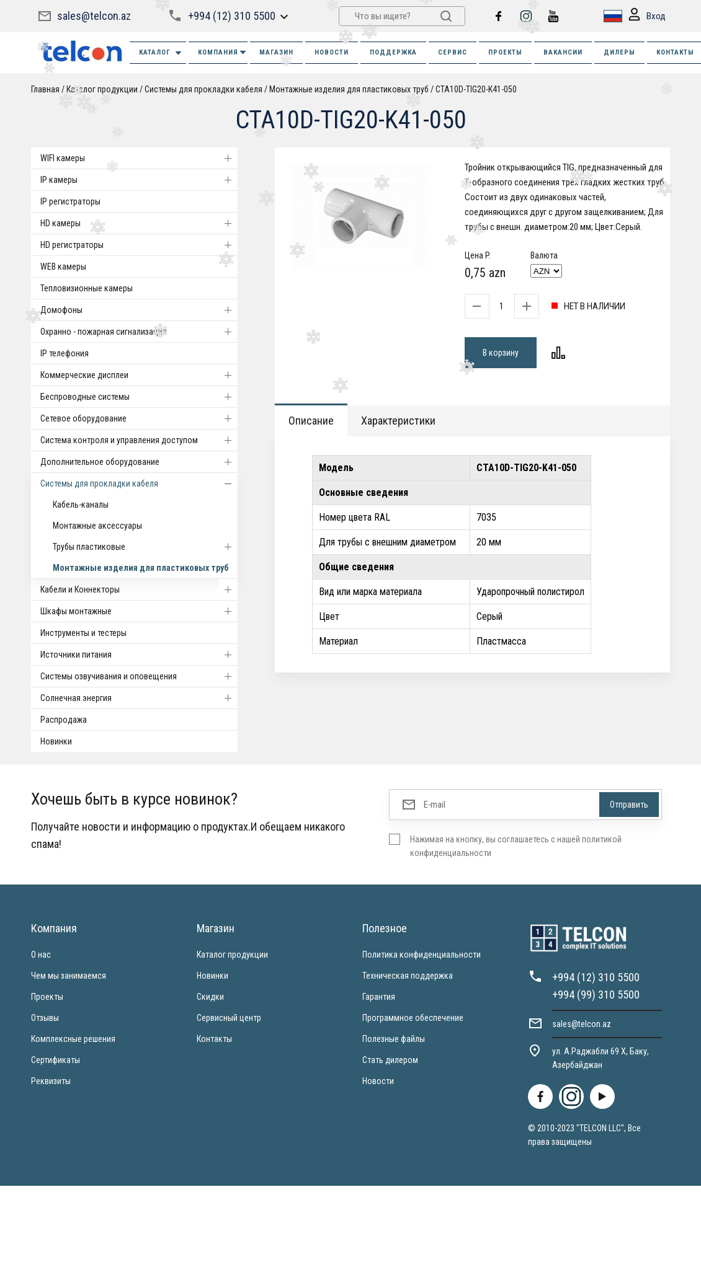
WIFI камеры (139, 158)
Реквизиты (51, 1081)
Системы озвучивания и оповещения (139, 676)
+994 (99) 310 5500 (596, 994)
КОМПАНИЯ (223, 52)
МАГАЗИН (276, 52)
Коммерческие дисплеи (139, 375)
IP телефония (64, 353)
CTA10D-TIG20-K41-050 (476, 89)
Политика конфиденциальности (421, 955)
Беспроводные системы (139, 396)
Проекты (47, 997)
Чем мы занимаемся (68, 976)
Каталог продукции (232, 955)
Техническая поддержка (407, 976)
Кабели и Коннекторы (139, 589)
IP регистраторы (70, 201)
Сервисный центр (229, 1018)
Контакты (214, 1039)
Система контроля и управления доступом (139, 440)
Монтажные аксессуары (97, 526)
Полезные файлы (393, 1039)
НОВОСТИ (332, 52)
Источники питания (139, 654)
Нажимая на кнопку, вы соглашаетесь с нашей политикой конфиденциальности (516, 846)
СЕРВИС (452, 52)
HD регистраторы (139, 244)
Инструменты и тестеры (83, 633)
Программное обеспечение (412, 1018)
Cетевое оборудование (139, 418)
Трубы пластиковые (145, 546)
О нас (41, 955)
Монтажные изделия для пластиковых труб (349, 89)
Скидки (210, 997)
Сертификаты (55, 1060)
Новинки (56, 741)
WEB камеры (63, 266)
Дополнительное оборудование (139, 461)
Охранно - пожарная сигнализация (139, 331)
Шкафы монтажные (139, 611)
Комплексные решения (73, 1039)
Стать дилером (390, 1060)
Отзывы (45, 1018)
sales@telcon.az (94, 15)
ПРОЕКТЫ (505, 52)
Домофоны (139, 309)
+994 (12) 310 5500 (231, 15)
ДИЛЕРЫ (619, 52)
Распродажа (63, 720)
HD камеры (139, 223)
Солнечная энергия (139, 697)
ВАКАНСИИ (563, 52)
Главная (45, 89)
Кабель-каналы (81, 505)
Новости (378, 1081)
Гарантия (378, 997)
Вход (647, 16)
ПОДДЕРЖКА (393, 52)
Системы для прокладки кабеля (203, 89)
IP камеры (139, 179)
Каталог (161, 53)
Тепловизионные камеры (86, 288)
